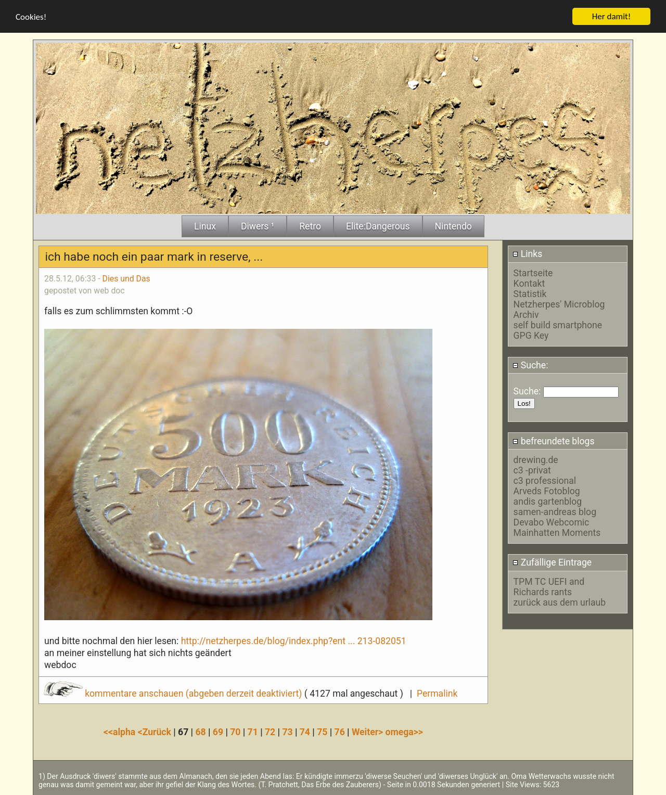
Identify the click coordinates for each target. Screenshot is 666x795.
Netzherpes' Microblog (559, 304)
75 (322, 731)
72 (270, 731)
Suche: (530, 365)
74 (305, 731)
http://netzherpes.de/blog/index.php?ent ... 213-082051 (293, 640)
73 (287, 731)
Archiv (526, 314)
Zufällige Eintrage (552, 562)
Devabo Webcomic (552, 522)
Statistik (530, 293)
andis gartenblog (548, 501)
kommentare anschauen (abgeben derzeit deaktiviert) (174, 693)
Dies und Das (126, 278)
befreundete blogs (553, 440)
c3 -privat (532, 470)
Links (527, 254)
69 (218, 731)
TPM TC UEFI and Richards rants (549, 586)
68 (200, 731)
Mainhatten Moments (557, 532)
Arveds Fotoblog (547, 490)
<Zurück (156, 731)
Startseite (533, 272)
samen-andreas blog (555, 511)
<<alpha (121, 731)
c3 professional (545, 480)
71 (253, 731)
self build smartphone (558, 324)
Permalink (437, 693)
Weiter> (369, 731)
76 (340, 731)
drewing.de (536, 459)
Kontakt (529, 283)
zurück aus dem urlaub (560, 602)
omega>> (404, 731)
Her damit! (611, 15)
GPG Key (531, 335)
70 (235, 731)
